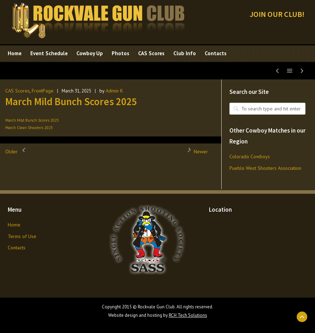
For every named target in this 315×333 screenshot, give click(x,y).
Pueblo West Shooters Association (265, 168)
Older (16, 151)
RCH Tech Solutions (188, 315)
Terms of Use (22, 236)
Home (14, 225)
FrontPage (43, 91)
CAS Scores (17, 91)
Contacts (16, 247)
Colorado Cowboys (249, 156)
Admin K (114, 91)
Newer (195, 151)
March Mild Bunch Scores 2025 (71, 101)
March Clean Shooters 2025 (29, 127)
